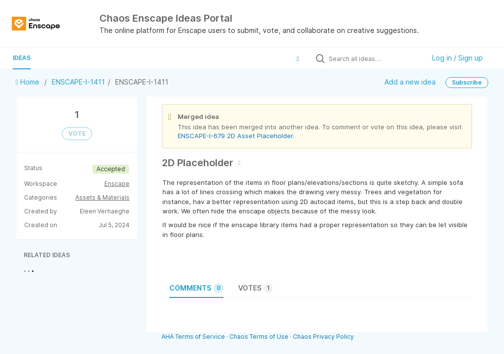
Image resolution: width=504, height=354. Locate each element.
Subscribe (467, 82)
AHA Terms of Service (193, 336)
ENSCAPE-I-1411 (78, 82)
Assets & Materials (102, 197)
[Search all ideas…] (374, 58)
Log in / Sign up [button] (457, 58)
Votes (255, 288)
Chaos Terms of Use (258, 336)
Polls (55, 57)
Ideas (22, 57)
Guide (89, 57)
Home (28, 82)
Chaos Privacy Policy (323, 336)
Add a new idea (410, 82)
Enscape (116, 183)
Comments (196, 288)
